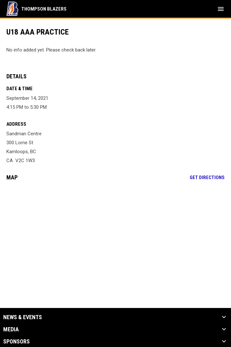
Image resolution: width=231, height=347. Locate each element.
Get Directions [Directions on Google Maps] (207, 177)
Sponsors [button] (16, 341)
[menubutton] (221, 9)
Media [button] (11, 329)
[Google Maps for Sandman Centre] (115, 235)
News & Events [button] (22, 317)
